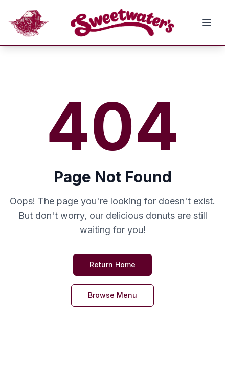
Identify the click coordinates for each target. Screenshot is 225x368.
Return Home (112, 264)
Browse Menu (112, 295)
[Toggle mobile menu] (206, 22)
